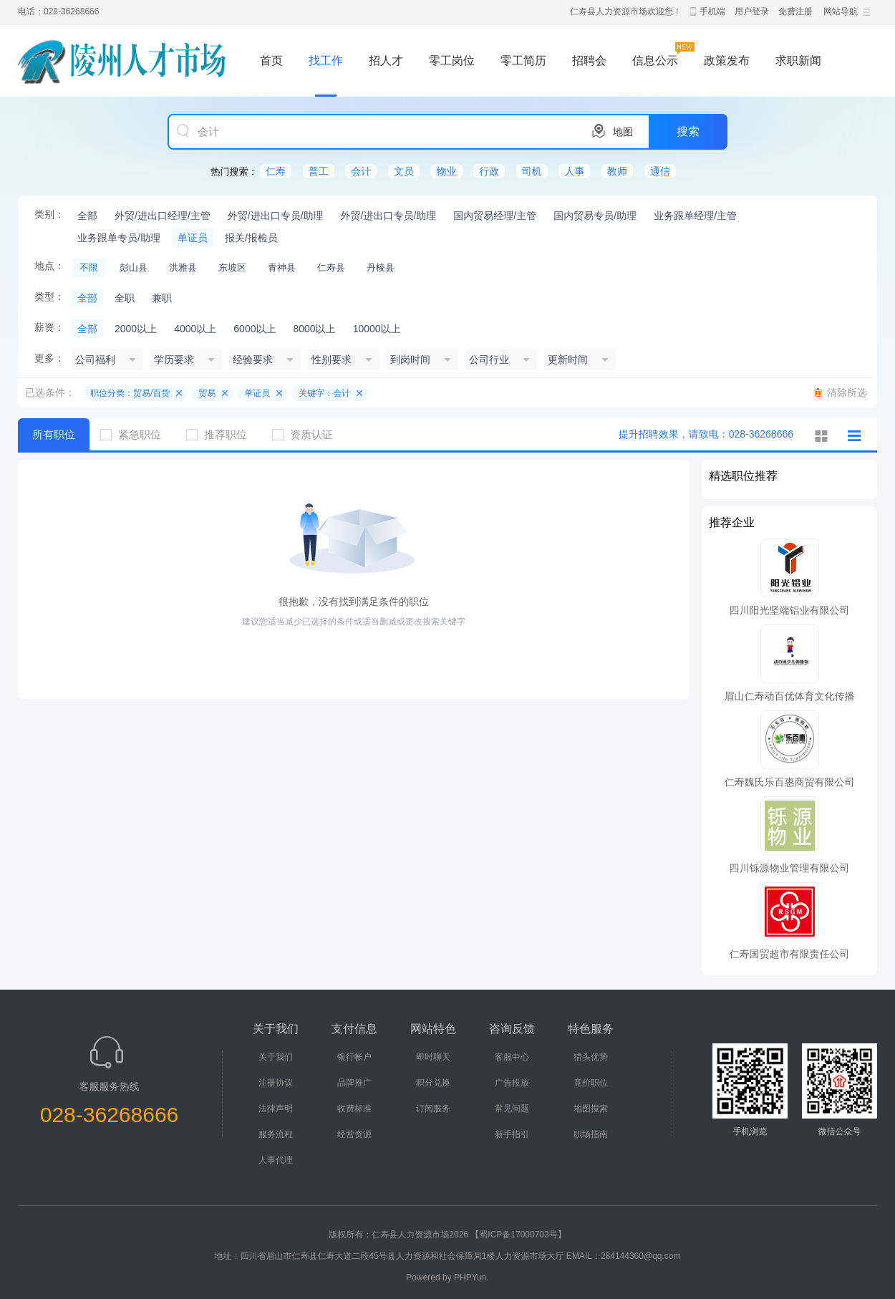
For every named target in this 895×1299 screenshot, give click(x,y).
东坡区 (232, 267)
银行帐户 (354, 1057)
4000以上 (195, 328)
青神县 (282, 267)
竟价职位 (591, 1083)
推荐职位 (222, 434)
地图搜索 (591, 1109)
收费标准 (354, 1109)
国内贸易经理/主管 (494, 215)
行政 (489, 171)
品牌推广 (354, 1083)
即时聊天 (433, 1057)
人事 (574, 171)
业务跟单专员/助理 (118, 237)
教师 (617, 171)
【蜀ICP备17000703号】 (518, 1235)
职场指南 (591, 1134)
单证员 (193, 237)
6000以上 (254, 328)
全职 (125, 298)
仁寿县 (331, 267)
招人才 (386, 60)
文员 (404, 171)
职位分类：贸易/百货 (130, 393)
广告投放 (512, 1083)
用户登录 (752, 11)
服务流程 (275, 1134)
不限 (88, 267)
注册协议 (275, 1083)
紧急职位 (136, 434)
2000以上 (136, 328)
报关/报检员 (251, 237)
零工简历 (523, 60)
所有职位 (53, 434)
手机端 (712, 11)
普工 (319, 171)
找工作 (326, 60)
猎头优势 (591, 1057)
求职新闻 (798, 60)
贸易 (207, 393)
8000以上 (314, 328)
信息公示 (655, 60)
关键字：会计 (324, 393)
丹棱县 (381, 267)
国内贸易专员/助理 (595, 215)
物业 (447, 171)
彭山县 (133, 267)
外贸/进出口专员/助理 (276, 215)
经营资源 (354, 1134)
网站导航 (840, 11)
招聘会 (589, 60)
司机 (532, 171)
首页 (271, 60)
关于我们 (275, 1057)
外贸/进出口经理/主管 (163, 215)
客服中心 (512, 1057)
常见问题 (512, 1109)
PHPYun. (471, 1278)
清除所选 (847, 392)
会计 (361, 171)
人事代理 (275, 1160)
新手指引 (512, 1134)
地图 (623, 131)
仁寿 (276, 171)
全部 (87, 215)
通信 (660, 171)
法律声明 (275, 1109)
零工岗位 (452, 60)
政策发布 (727, 60)
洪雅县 (183, 267)
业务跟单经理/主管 (695, 215)
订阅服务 (433, 1109)
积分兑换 (433, 1083)
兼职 (162, 298)
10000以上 (377, 328)
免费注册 (795, 11)
